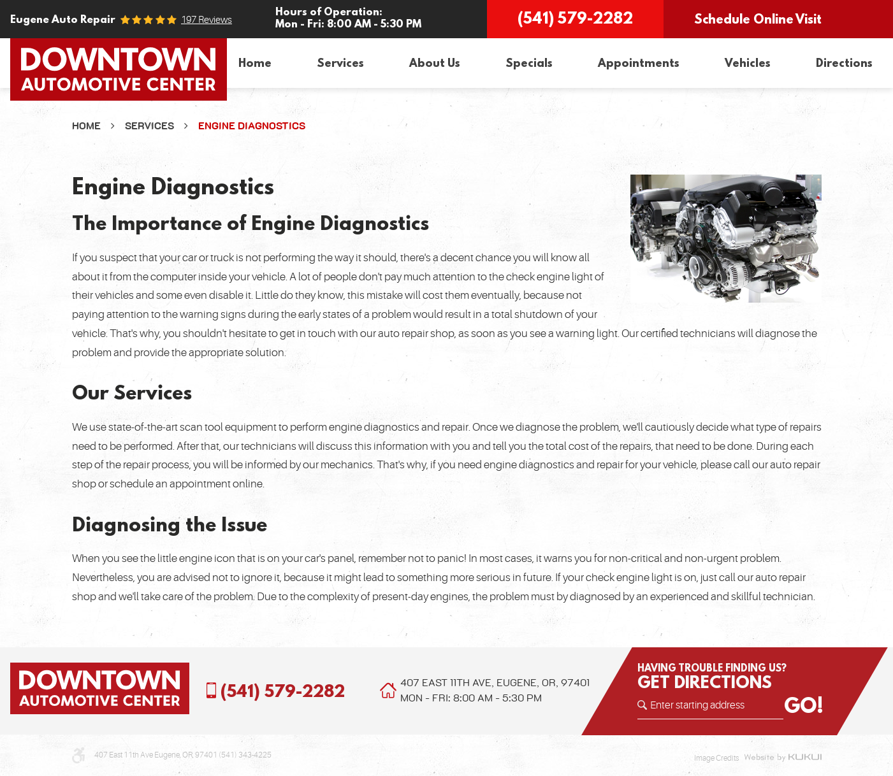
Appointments (638, 63)
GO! (804, 705)
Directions (844, 63)
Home (255, 63)
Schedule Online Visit (758, 18)
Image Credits (716, 758)
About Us (434, 63)
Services (340, 63)
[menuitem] (255, 63)
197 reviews (206, 20)
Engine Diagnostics (251, 126)
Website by (783, 758)
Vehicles (748, 63)
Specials (529, 63)
